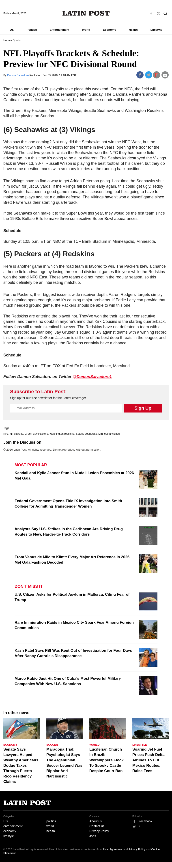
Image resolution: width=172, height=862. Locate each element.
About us (95, 821)
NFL (6, 433)
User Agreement (113, 849)
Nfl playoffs (16, 433)
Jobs (92, 836)
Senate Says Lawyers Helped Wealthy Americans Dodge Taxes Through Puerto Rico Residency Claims (20, 765)
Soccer (52, 744)
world (50, 826)
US (12, 29)
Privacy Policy (99, 831)
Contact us (96, 826)
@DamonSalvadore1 (92, 376)
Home (7, 40)
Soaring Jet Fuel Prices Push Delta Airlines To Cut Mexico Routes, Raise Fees (148, 760)
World (86, 29)
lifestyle (8, 836)
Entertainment (59, 29)
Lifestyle (156, 29)
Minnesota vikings (109, 433)
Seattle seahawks (86, 433)
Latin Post (86, 13)
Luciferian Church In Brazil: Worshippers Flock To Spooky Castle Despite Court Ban (106, 760)
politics (51, 821)
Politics (31, 29)
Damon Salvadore (18, 75)
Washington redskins (61, 433)
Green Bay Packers (36, 433)
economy (9, 831)
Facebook (145, 821)
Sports (17, 40)
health (50, 831)
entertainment (13, 826)
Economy (109, 29)
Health (133, 29)
